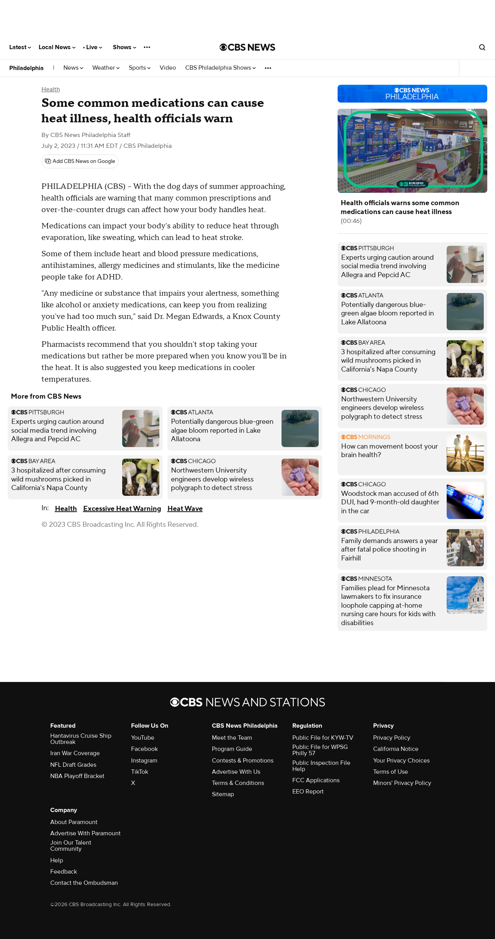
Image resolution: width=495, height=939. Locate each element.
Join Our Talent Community (70, 846)
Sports (139, 68)
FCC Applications (316, 780)
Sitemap (223, 794)
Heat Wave (185, 508)
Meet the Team (232, 738)
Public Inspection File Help (321, 766)
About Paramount (73, 822)
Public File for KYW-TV (322, 738)
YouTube (142, 738)
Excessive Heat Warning (122, 508)
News (73, 68)
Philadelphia (26, 68)
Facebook (144, 749)
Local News (57, 47)
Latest (20, 47)
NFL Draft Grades (73, 765)
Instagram (144, 760)
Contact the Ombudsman (84, 883)
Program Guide (232, 749)
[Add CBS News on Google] (80, 161)
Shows (124, 47)
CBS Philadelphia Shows (220, 68)
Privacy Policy (391, 738)
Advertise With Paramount (85, 833)
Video (168, 68)
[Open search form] (482, 47)
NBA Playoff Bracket (77, 776)
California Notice (395, 749)
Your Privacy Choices (401, 760)
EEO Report (308, 791)
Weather (105, 68)
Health (50, 89)
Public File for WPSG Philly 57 (320, 750)
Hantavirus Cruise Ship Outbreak (80, 739)
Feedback (63, 872)
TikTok (139, 772)
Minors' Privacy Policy (402, 783)
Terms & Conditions (238, 783)
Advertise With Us (236, 772)
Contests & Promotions (242, 760)
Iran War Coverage (75, 753)
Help (56, 860)
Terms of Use (390, 772)
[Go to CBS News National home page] (247, 47)
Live (94, 47)
